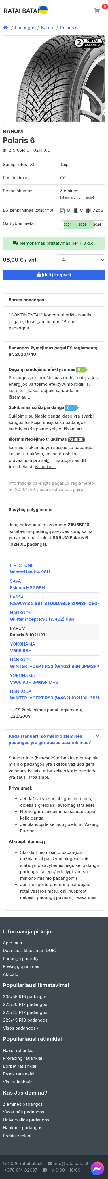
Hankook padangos (22, 1127)
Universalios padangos (26, 1120)
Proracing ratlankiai (22, 1058)
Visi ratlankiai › (18, 1082)
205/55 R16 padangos (25, 996)
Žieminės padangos (23, 1104)
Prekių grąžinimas (21, 966)
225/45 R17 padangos (25, 1012)
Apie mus (12, 942)
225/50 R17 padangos (25, 1004)
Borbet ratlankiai (19, 1066)
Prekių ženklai (17, 1135)
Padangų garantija (21, 958)
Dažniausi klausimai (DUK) (29, 950)
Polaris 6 (69, 27)
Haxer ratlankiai (19, 1050)
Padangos (25, 27)
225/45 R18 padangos (25, 1020)
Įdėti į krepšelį (54, 274)
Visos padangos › (20, 1028)
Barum (47, 27)
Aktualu (10, 974)
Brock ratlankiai (18, 1074)
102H (37, 150)
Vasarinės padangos (23, 1112)
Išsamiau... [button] (19, 397)
